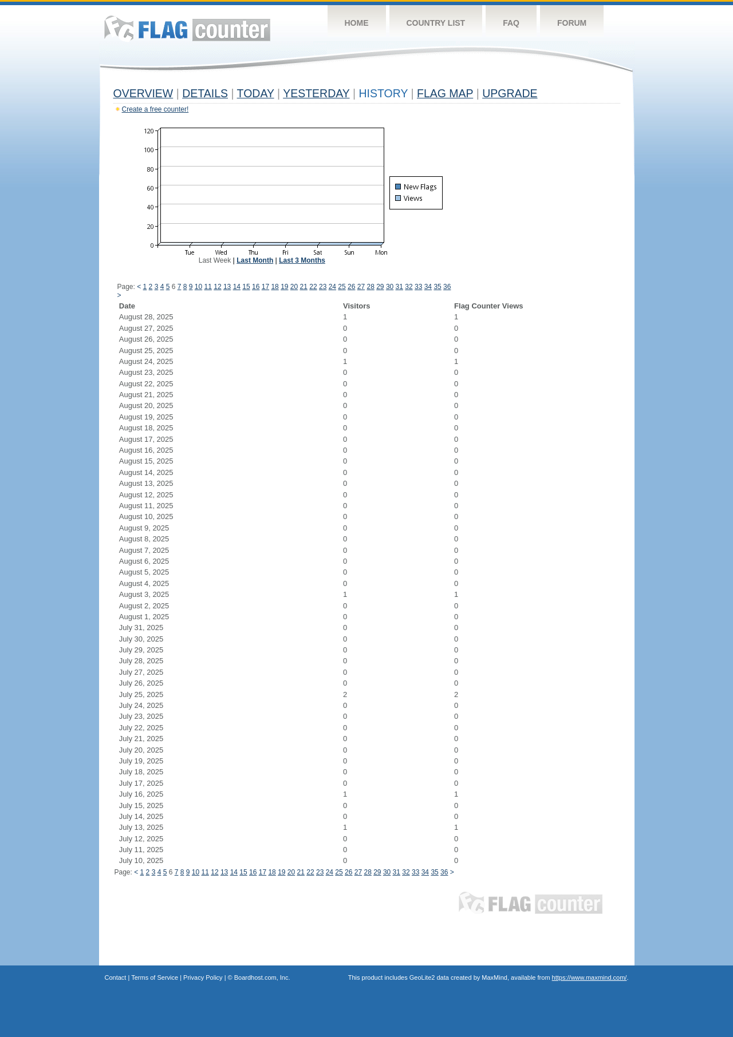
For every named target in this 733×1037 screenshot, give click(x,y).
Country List (436, 22)
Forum (571, 22)
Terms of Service (154, 977)
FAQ (511, 22)
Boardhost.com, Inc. (262, 977)
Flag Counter (187, 28)
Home (357, 22)
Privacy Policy (202, 977)
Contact (116, 977)
